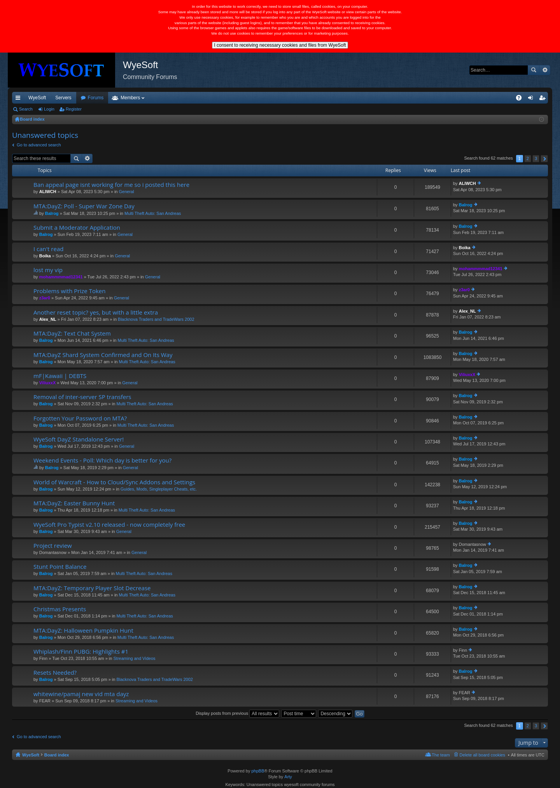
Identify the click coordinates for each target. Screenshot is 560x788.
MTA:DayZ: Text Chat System (72, 333)
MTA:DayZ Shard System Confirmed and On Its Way (102, 355)
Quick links (19, 99)
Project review (52, 545)
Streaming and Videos (134, 658)
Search (533, 70)
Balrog (52, 213)
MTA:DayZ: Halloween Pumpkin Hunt (83, 630)
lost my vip (48, 270)
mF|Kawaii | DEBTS (59, 376)
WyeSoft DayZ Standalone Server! (78, 439)
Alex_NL (47, 319)
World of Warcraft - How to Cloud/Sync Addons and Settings (114, 482)
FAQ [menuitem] (521, 99)
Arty (288, 776)
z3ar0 (44, 298)
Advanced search (544, 70)
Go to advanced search (39, 144)
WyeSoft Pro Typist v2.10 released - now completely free (109, 524)
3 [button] (536, 158)
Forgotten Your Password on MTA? (80, 418)
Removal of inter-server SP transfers (82, 397)
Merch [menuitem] (477, 97)
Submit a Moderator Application (76, 227)
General (126, 191)
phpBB (257, 771)
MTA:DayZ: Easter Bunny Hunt (74, 503)
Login (49, 109)
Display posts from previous (237, 713)
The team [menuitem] (441, 755)
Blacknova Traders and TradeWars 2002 (156, 319)
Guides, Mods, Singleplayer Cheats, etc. (159, 489)
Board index (56, 755)
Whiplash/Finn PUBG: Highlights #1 (80, 651)
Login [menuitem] (532, 99)
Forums (138, 97)
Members (172, 97)
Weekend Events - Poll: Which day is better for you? (102, 460)
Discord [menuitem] (106, 97)
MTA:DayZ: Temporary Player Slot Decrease (91, 588)
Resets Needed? (55, 672)
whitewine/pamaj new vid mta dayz (81, 694)
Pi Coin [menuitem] (500, 97)
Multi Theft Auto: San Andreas (152, 213)
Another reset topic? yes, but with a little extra (95, 312)
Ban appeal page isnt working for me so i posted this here (111, 184)
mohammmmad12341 (61, 276)
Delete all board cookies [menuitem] (482, 755)
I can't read (48, 249)
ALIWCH (47, 191)
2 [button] (528, 158)
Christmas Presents (59, 609)
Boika (45, 255)
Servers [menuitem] (63, 97)
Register (74, 109)
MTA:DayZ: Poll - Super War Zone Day (84, 206)
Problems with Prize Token (69, 291)
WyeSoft (37, 97)
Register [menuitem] (544, 99)
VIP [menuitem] (84, 97)
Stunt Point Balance (59, 566)
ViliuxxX (47, 382)
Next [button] (544, 158)
